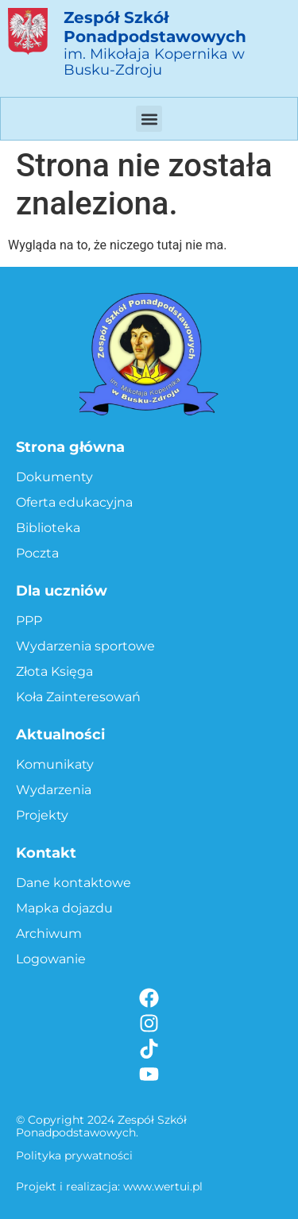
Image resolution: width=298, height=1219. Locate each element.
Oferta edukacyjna (74, 502)
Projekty (42, 815)
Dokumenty (54, 476)
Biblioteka (48, 527)
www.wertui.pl (163, 1186)
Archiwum (49, 933)
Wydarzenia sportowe (85, 646)
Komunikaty (55, 764)
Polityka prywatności (74, 1155)
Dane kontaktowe (73, 882)
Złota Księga (54, 671)
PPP (29, 620)
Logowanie (51, 958)
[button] (149, 119)
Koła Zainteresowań (78, 696)
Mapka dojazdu (64, 908)
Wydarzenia (53, 789)
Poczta (37, 553)
